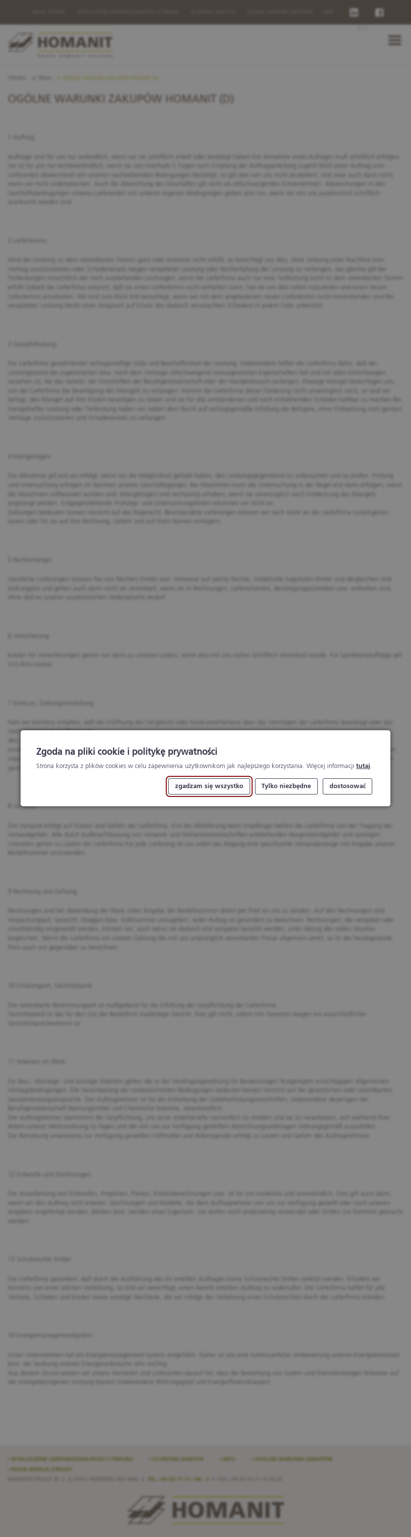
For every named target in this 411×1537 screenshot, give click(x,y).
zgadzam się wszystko (209, 786)
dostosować (348, 786)
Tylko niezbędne (286, 786)
